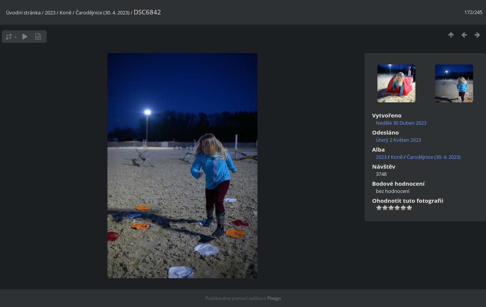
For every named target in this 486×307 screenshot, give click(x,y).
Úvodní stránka (23, 12)
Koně (65, 12)
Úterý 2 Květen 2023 (398, 139)
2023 (50, 12)
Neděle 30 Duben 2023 (401, 122)
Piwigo (274, 298)
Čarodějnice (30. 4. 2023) (102, 12)
